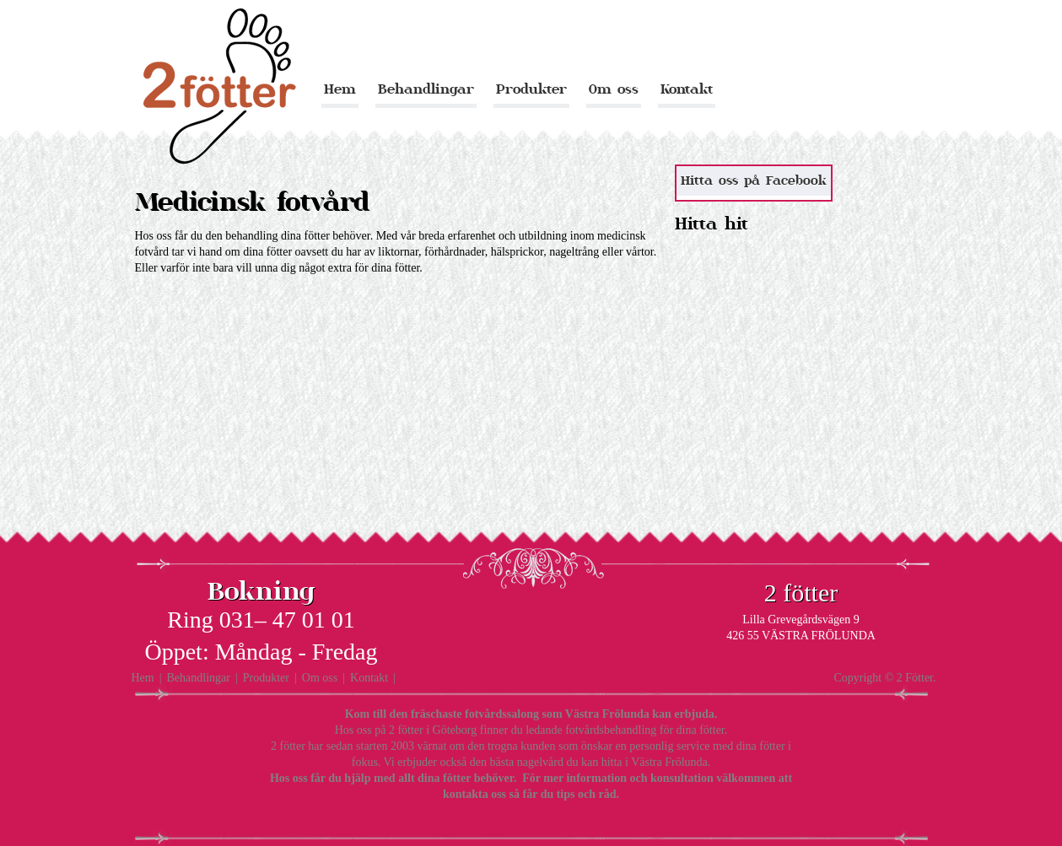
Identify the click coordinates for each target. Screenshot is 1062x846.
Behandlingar (426, 89)
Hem (340, 89)
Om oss (614, 89)
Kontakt (686, 89)
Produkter (531, 89)
